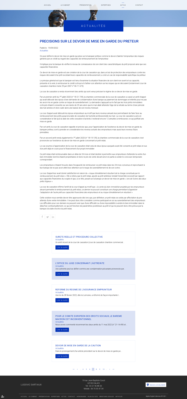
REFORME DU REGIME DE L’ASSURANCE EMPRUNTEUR (83, 289)
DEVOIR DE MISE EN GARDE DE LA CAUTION (78, 345)
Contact (139, 5)
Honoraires (81, 396)
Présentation (85, 5)
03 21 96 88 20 (95, 386)
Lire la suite (62, 247)
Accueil (47, 5)
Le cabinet (65, 5)
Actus (123, 5)
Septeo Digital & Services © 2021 (156, 396)
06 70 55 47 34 (97, 389)
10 (103, 369)
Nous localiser (157, 385)
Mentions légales (106, 396)
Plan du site (93, 396)
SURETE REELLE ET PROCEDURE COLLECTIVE (79, 237)
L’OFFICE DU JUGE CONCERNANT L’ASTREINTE (79, 263)
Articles (118, 396)
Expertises (106, 5)
